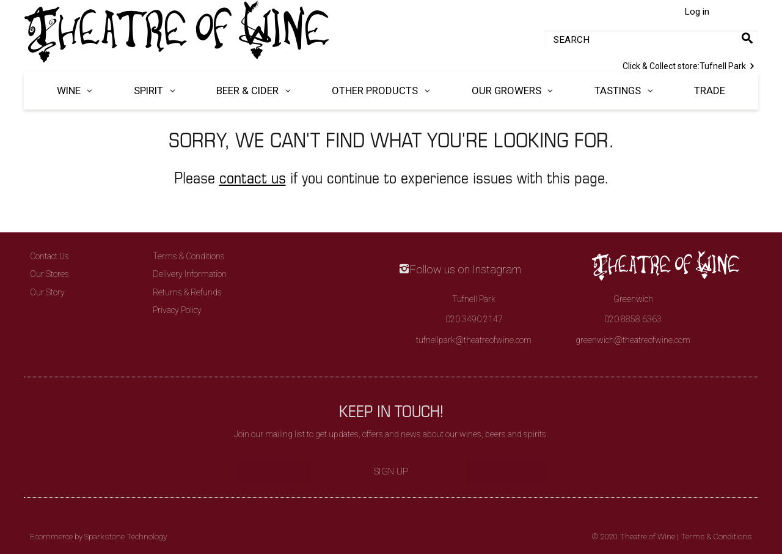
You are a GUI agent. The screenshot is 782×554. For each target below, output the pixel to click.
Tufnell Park (690, 64)
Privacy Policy (177, 310)
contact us (252, 177)
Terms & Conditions (189, 256)
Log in (696, 11)
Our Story (47, 292)
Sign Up (391, 471)
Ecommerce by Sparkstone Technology (98, 536)
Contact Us (49, 256)
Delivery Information (190, 274)
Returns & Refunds (187, 292)
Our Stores (49, 274)
